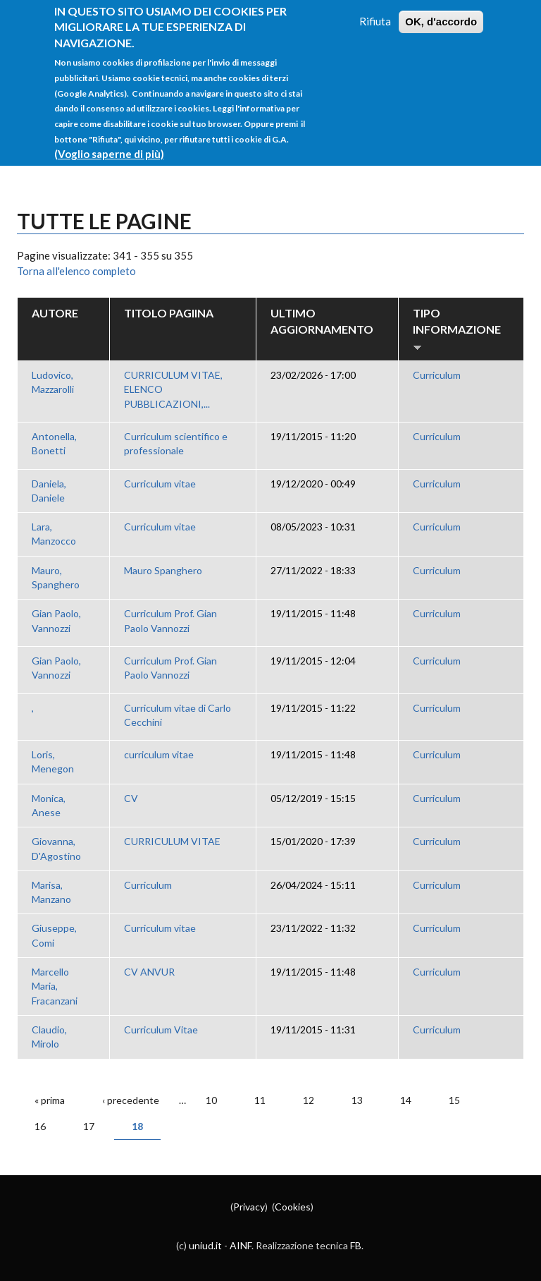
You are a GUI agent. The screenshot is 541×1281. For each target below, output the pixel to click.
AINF (240, 1245)
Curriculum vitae (160, 484)
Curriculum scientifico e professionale (176, 443)
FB (355, 1245)
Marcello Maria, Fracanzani (54, 986)
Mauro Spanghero (163, 570)
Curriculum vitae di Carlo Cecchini (177, 715)
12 (308, 1100)
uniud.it (205, 1245)
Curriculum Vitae (161, 1030)
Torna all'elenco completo (76, 271)
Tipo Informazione (457, 329)
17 (88, 1126)
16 (40, 1126)
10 (211, 1100)
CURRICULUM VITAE (172, 841)
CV (131, 798)
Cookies (293, 1207)
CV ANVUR (149, 972)
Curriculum (437, 375)
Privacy (249, 1207)
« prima (50, 1100)
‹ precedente (130, 1100)
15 (454, 1100)
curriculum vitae (159, 754)
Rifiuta (375, 8)
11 (260, 1100)
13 (357, 1100)
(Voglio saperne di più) (109, 140)
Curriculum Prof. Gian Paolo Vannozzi (170, 620)
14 (405, 1100)
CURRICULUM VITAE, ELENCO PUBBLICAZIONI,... (173, 389)
